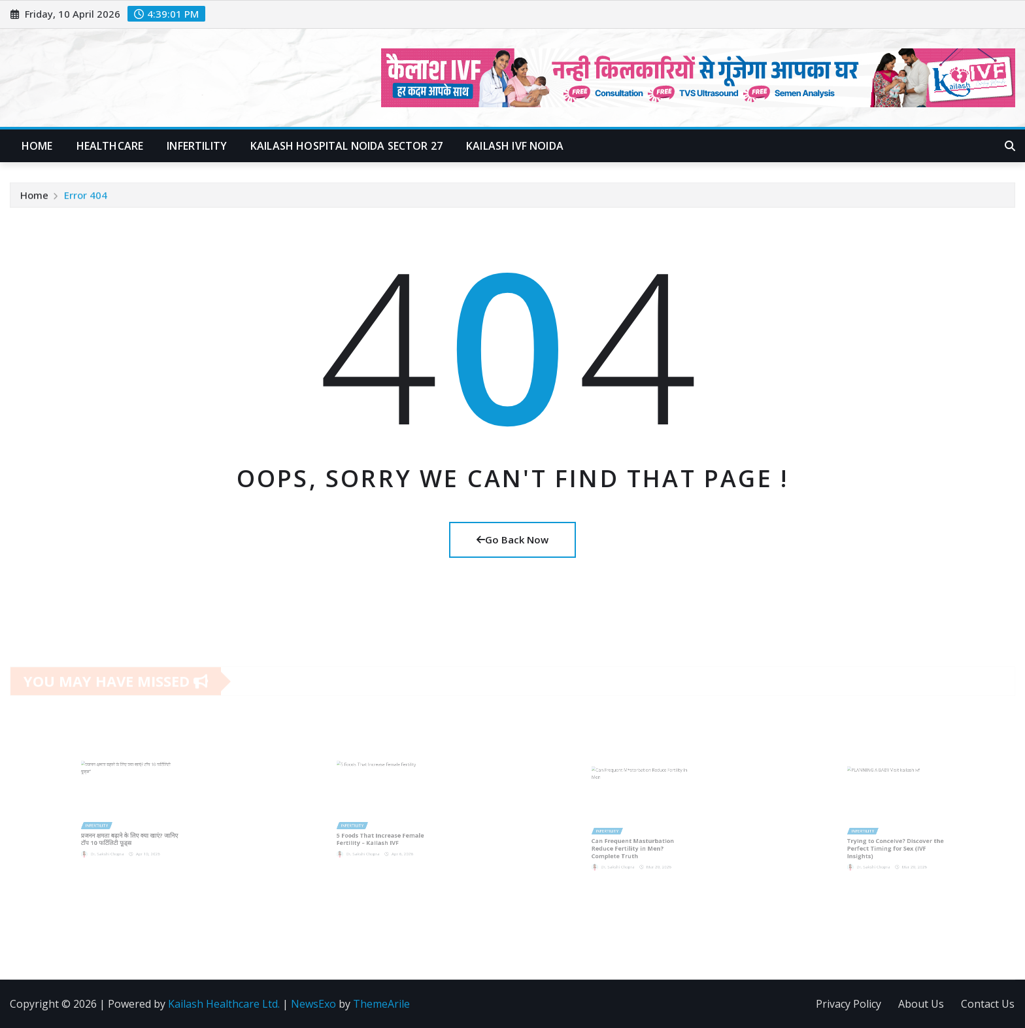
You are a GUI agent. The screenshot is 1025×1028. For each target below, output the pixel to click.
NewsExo (313, 1004)
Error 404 (85, 196)
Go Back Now (512, 539)
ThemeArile (381, 1004)
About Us (921, 1004)
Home (37, 146)
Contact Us (988, 1004)
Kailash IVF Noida (514, 146)
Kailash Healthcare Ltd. (224, 1004)
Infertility (197, 146)
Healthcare (110, 146)
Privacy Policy (848, 1004)
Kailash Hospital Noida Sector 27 (346, 146)
